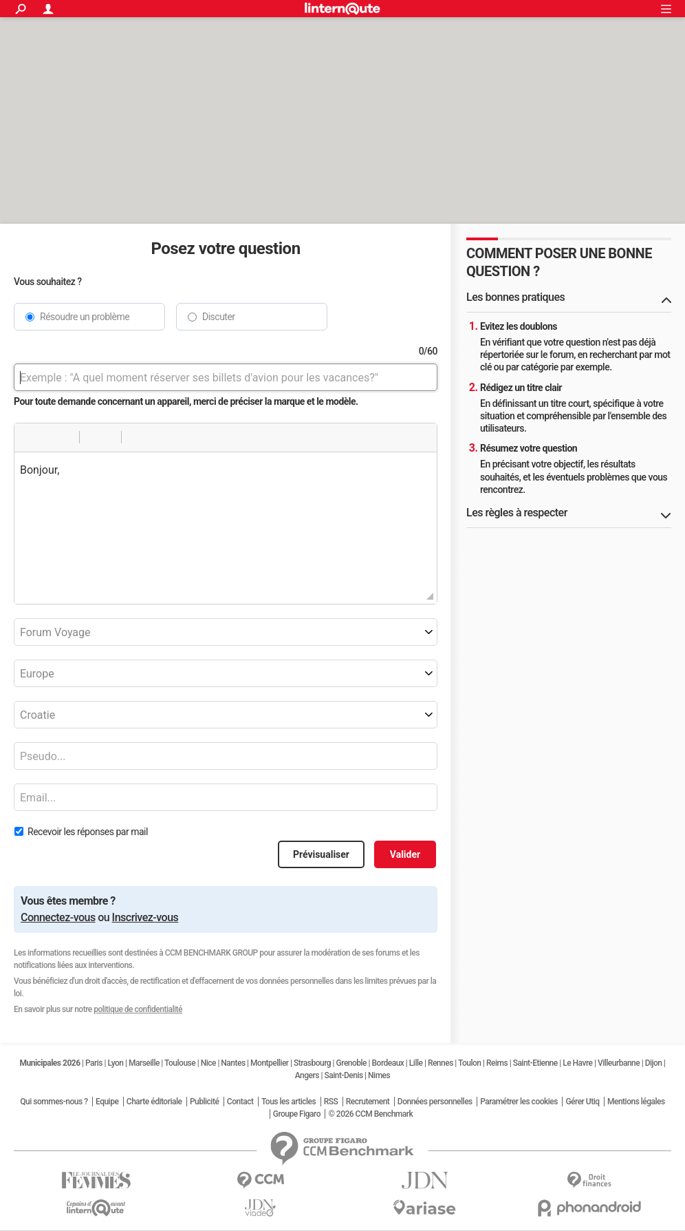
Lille (416, 1063)
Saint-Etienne (535, 1063)
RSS (331, 1101)
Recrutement (368, 1101)
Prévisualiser (321, 854)
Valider (405, 854)
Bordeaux (388, 1063)
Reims (497, 1063)
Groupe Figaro (296, 1114)
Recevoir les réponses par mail (88, 831)
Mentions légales (636, 1101)
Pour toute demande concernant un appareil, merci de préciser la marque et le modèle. (186, 401)
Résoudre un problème (84, 317)
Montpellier (269, 1063)
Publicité (204, 1101)
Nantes (233, 1063)
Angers (307, 1075)
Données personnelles (435, 1101)
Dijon (653, 1063)
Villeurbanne (619, 1063)
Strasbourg (312, 1063)
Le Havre (577, 1063)
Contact (240, 1101)
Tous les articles (288, 1101)
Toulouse (179, 1063)
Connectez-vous (58, 917)
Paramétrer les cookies (519, 1101)
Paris (93, 1063)
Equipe (107, 1101)
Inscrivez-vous (145, 917)
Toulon (469, 1063)
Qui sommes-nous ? (53, 1101)
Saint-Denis (343, 1075)
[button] (29, 437)
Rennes (440, 1063)
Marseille (144, 1063)
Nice (208, 1063)
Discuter (218, 317)
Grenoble (351, 1063)
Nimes (379, 1075)
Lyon (116, 1063)
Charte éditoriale (154, 1101)
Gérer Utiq (582, 1101)
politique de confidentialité (138, 1009)
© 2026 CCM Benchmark (370, 1114)
